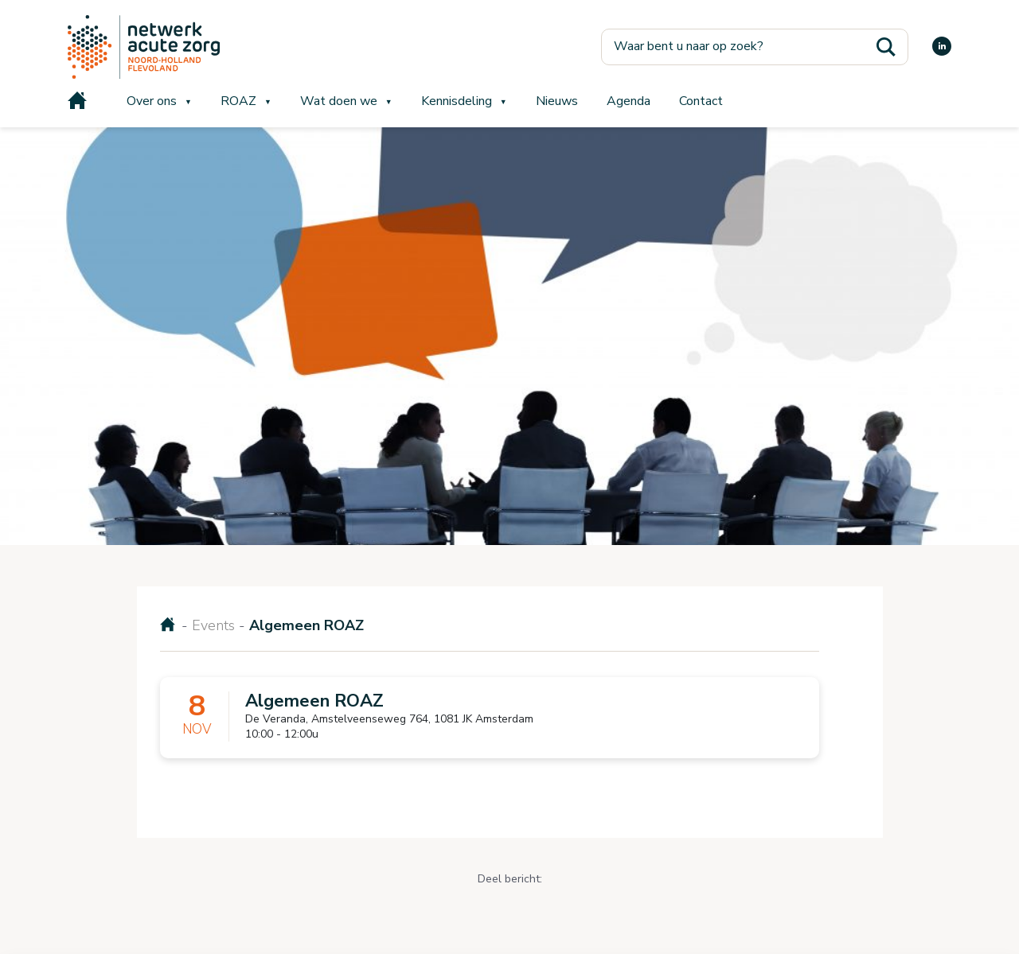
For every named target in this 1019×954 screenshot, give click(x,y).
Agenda (628, 101)
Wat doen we (338, 101)
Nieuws (557, 101)
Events (213, 625)
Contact (701, 101)
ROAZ (238, 101)
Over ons (152, 101)
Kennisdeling (456, 101)
